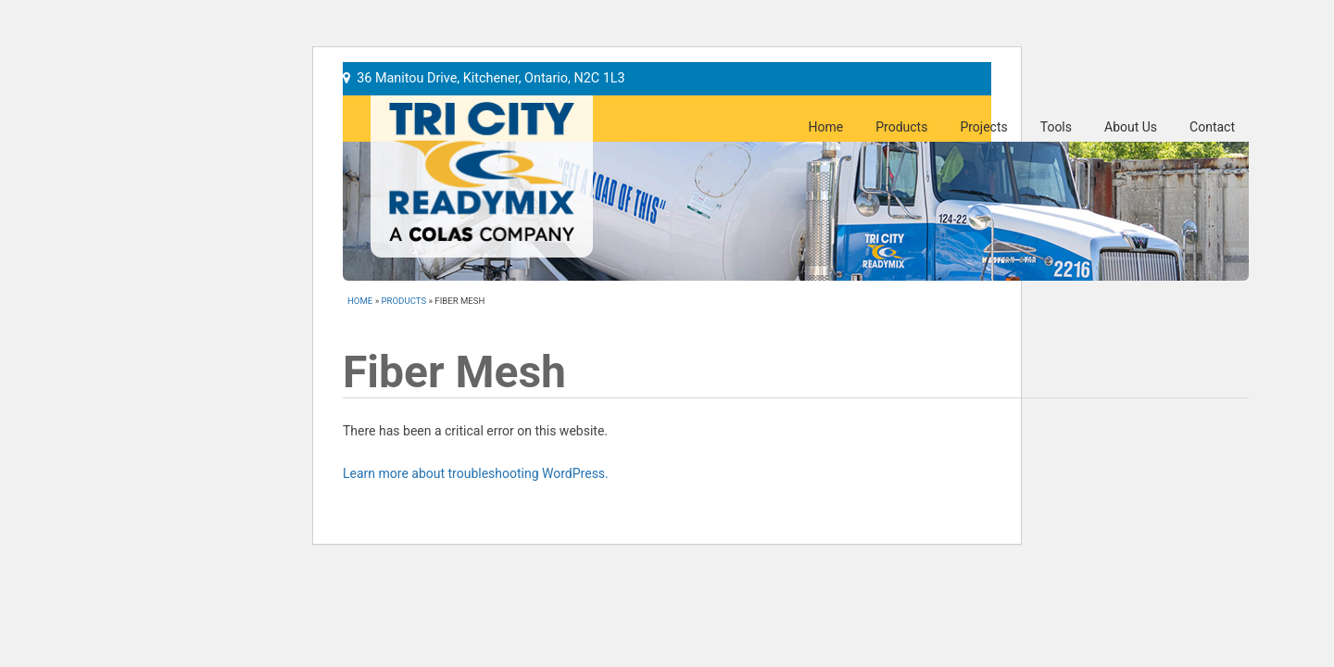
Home (826, 127)
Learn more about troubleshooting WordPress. (476, 473)
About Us (1130, 127)
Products (901, 127)
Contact (1212, 127)
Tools (1056, 127)
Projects (983, 127)
